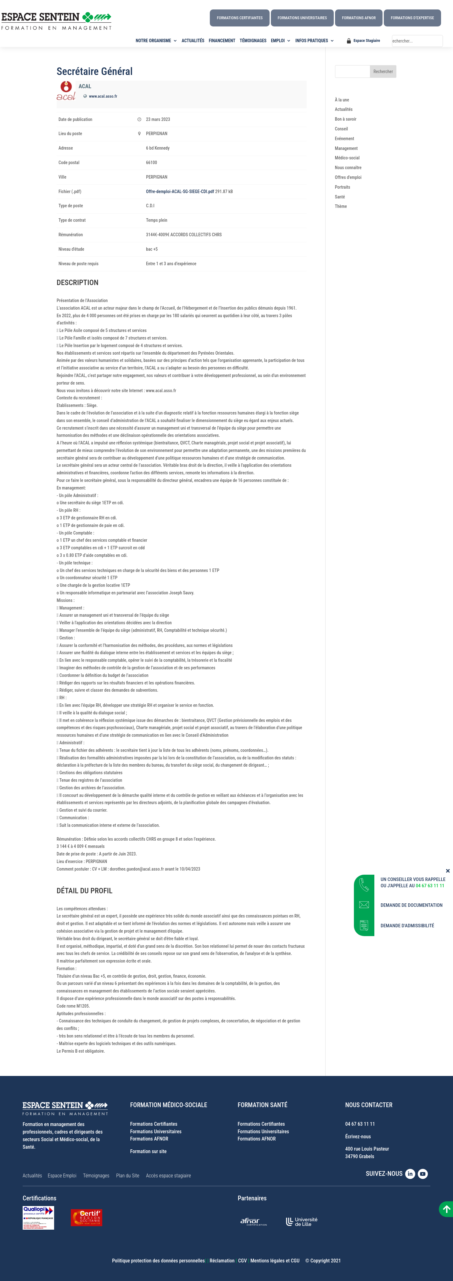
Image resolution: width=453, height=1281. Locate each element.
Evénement (344, 138)
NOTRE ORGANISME (153, 40)
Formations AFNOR (359, 17)
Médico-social (347, 157)
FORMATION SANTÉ (263, 1105)
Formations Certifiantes (239, 17)
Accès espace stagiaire (168, 1176)
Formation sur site (148, 1151)
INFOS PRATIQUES (311, 40)
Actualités (344, 109)
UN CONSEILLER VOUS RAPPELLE (413, 873)
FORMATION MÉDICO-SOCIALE (168, 1105)
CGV (242, 1261)
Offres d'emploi (348, 177)
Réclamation (222, 1261)
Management (346, 148)
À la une (342, 99)
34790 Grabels (359, 1156)
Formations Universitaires (302, 17)
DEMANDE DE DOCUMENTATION (412, 898)
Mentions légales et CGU (274, 1261)
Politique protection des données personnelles (158, 1261)
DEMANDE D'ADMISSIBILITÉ (407, 919)
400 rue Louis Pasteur (367, 1149)
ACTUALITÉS (193, 40)
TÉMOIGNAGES (253, 40)
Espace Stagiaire (367, 40)
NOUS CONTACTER (368, 1105)
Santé (340, 196)
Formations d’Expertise (412, 17)
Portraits (342, 187)
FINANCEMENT (222, 40)
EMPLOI (278, 40)
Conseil (341, 128)
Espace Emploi (62, 1176)
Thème (341, 206)
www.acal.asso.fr (103, 96)
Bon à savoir (346, 119)
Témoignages (96, 1176)
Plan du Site (127, 1176)
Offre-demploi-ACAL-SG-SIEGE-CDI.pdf (180, 191)
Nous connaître (348, 167)
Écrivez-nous (358, 1137)
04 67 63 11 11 (360, 1124)
